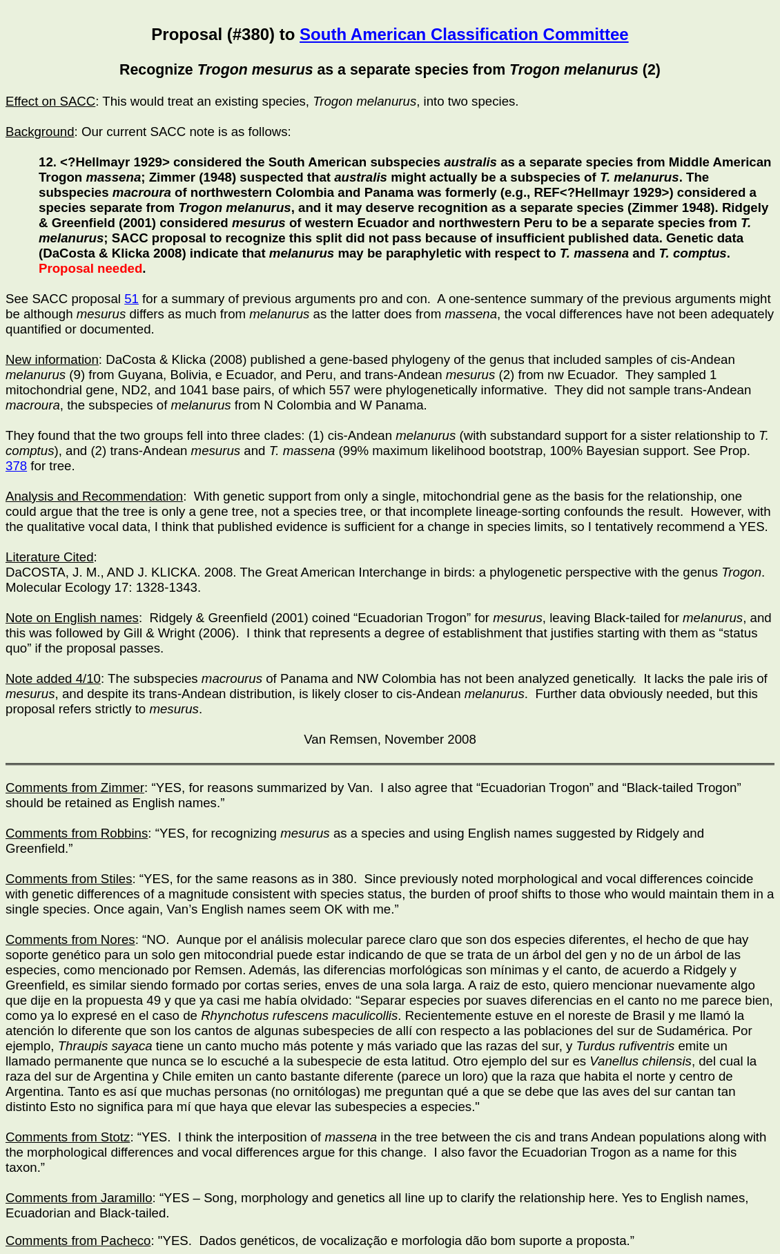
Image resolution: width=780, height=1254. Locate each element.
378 (16, 466)
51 (131, 298)
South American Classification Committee (464, 34)
